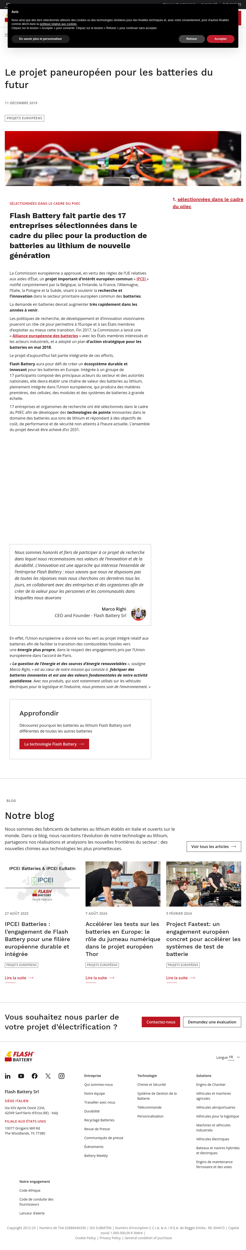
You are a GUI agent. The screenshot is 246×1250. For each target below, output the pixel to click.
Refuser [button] (191, 38)
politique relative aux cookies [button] (58, 23)
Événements (94, 1146)
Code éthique (29, 1190)
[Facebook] (34, 1076)
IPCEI (141, 279)
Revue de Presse (97, 1129)
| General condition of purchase (147, 1238)
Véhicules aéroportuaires (215, 1107)
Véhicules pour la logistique (217, 1116)
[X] (48, 1076)
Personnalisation (150, 1116)
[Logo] (22, 1058)
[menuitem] (8, 1076)
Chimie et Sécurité (151, 1084)
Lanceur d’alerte (32, 1213)
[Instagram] (61, 1076)
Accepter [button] (221, 38)
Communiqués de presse (103, 1138)
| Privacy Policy (109, 1238)
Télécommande (149, 1107)
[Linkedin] (8, 1076)
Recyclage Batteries (99, 1120)
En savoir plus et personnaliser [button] (40, 38)
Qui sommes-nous (98, 1084)
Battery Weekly (96, 1155)
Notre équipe (94, 1093)
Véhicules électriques (212, 1139)
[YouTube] (21, 1076)
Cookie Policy (85, 1238)
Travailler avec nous (99, 1102)
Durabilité (92, 1111)
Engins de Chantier (211, 1084)
